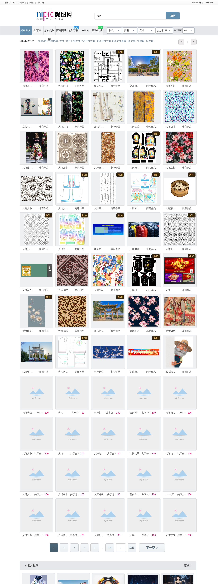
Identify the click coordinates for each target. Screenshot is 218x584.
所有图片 (25, 30)
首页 (7, 2)
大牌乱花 (63, 85)
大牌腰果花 (99, 167)
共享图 (37, 30)
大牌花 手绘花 (171, 453)
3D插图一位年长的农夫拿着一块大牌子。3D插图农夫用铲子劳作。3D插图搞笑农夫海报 (171, 371)
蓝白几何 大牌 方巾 (135, 494)
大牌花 (97, 412)
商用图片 (61, 30)
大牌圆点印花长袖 (63, 249)
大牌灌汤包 (171, 208)
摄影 (22, 2)
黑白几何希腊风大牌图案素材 (99, 85)
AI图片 (85, 30)
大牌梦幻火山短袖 (135, 208)
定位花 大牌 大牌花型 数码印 (28, 126)
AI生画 (41, 2)
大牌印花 (27, 330)
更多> (187, 565)
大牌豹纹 (170, 330)
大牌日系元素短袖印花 (135, 290)
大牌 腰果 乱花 (171, 412)
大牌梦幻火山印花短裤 (63, 208)
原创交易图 (49, 32)
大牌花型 (27, 290)
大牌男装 (99, 494)
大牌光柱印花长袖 (135, 167)
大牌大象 (27, 412)
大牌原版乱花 (28, 85)
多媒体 (30, 2)
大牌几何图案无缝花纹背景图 (28, 249)
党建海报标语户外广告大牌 (135, 371)
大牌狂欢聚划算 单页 (99, 453)
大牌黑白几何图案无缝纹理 (171, 249)
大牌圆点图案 (99, 535)
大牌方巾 (63, 167)
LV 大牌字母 (171, 494)
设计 (14, 2)
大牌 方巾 (171, 126)
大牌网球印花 (63, 371)
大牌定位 (99, 371)
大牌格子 (134, 453)
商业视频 (97, 29)
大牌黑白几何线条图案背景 (99, 208)
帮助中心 (209, 2)
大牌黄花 (170, 85)
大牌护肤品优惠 (28, 494)
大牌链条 (27, 535)
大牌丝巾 (63, 494)
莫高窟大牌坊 (135, 85)
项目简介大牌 (99, 249)
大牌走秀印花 (28, 167)
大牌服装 (134, 249)
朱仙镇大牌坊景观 (28, 371)
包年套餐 (73, 29)
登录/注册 (196, 2)
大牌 (168, 290)
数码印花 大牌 (99, 126)
